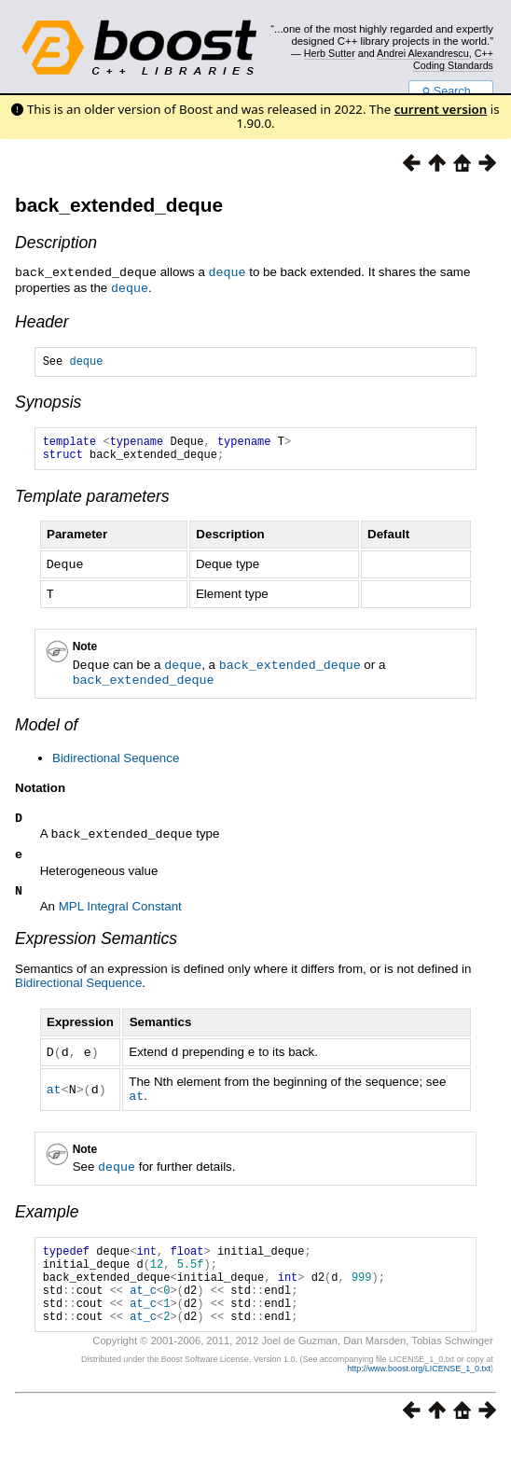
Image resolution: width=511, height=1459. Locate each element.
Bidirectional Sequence (115, 761)
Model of (46, 727)
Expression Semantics (96, 946)
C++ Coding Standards (453, 59)
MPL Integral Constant (120, 914)
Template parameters (92, 502)
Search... (450, 91)
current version (441, 109)
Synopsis (48, 403)
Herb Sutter (329, 53)
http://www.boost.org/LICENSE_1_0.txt (418, 1390)
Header (42, 320)
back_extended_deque (119, 204)
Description (56, 242)
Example (46, 1216)
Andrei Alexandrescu (423, 53)
